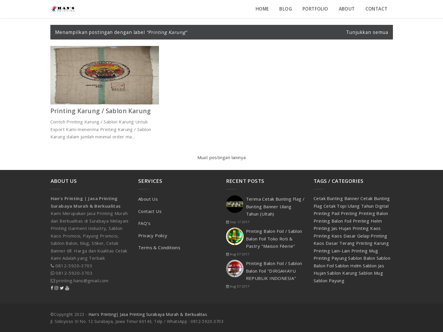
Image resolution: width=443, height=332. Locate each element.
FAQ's (144, 223)
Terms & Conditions (159, 247)
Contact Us (150, 211)
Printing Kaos (367, 228)
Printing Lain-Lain (332, 251)
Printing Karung (372, 243)
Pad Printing (345, 213)
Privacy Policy (152, 235)
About (347, 9)
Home (262, 9)
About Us (148, 199)
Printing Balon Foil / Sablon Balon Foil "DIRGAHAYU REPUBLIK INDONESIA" (274, 270)
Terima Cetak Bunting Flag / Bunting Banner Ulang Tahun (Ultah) (275, 206)
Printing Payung (331, 258)
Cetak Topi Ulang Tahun (349, 206)
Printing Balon (373, 213)
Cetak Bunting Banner (337, 198)
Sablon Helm (349, 266)
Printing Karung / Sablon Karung (100, 111)
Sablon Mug (371, 273)
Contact (376, 9)
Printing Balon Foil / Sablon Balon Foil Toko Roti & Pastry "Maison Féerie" (274, 238)
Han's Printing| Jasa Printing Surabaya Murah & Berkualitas (147, 314)
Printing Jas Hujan (333, 228)
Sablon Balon (362, 258)
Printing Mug (364, 251)
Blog (285, 9)
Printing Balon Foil (333, 221)
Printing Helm (367, 221)
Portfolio (315, 9)
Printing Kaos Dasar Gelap (342, 236)
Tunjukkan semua (367, 32)
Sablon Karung (343, 273)
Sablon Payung (329, 280)
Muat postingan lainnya (221, 157)
